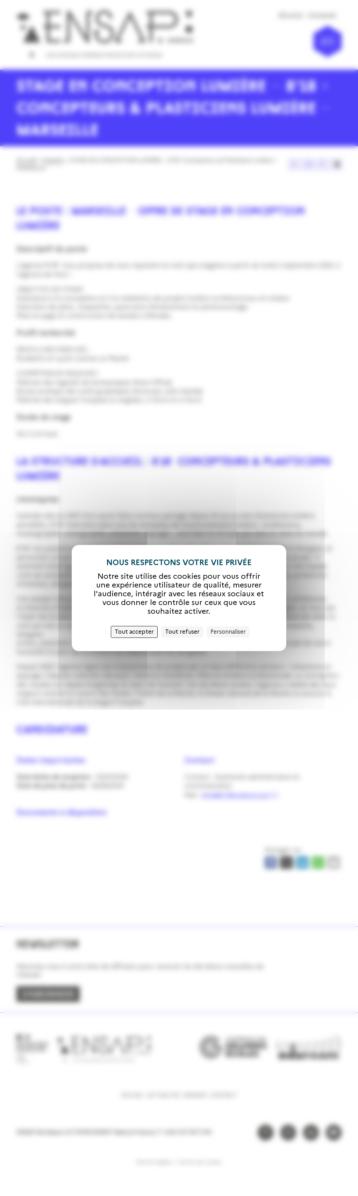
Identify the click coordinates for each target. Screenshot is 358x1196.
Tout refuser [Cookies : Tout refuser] (182, 631)
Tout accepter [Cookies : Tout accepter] (134, 631)
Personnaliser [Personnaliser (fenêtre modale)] (228, 631)
